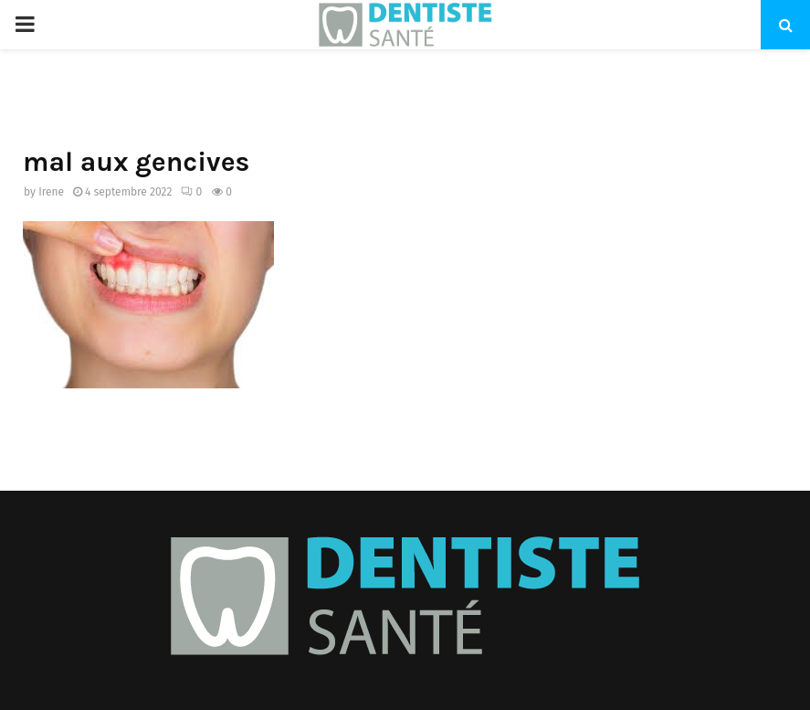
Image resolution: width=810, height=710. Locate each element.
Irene (51, 191)
